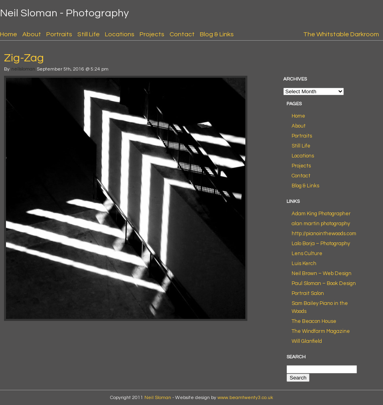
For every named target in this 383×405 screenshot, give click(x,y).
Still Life (88, 34)
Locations (119, 34)
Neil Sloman (157, 397)
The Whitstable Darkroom (341, 34)
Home (8, 34)
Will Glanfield (307, 341)
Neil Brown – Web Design (321, 273)
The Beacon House (314, 321)
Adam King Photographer (321, 213)
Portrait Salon (308, 293)
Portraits (59, 34)
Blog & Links (217, 34)
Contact (182, 34)
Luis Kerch (304, 263)
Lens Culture (307, 253)
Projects (152, 34)
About (31, 34)
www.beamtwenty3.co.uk (245, 397)
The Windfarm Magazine (321, 331)
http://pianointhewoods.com (324, 233)
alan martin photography (321, 223)
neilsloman (23, 69)
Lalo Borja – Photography (321, 243)
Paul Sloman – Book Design (324, 283)
